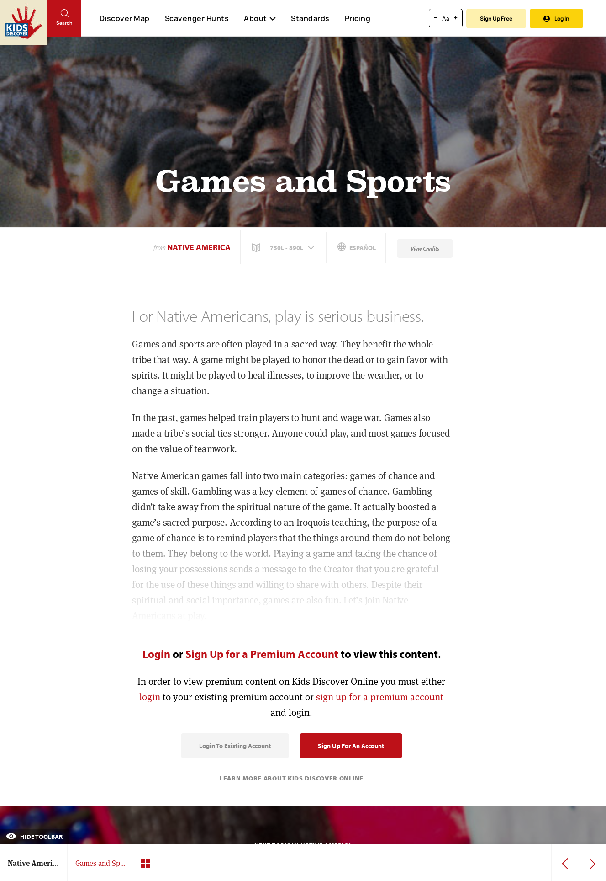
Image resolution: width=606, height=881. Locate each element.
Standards (310, 18)
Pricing (358, 18)
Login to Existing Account (235, 746)
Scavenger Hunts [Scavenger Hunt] (196, 19)
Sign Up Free (496, 18)
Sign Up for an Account (351, 746)
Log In (556, 18)
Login (156, 654)
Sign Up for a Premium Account (261, 654)
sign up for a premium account (379, 697)
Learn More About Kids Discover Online (292, 778)
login (149, 697)
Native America (199, 247)
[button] (284, 248)
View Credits (425, 248)
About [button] (260, 18)
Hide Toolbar (34, 837)
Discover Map (124, 18)
